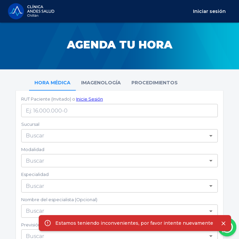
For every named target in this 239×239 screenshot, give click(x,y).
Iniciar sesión (209, 11)
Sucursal (30, 124)
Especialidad (35, 174)
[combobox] (114, 135)
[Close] (223, 223)
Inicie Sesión (89, 99)
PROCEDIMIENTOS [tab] (154, 83)
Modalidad (32, 149)
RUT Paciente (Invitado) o (62, 99)
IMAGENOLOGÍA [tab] (101, 83)
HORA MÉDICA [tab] (52, 83)
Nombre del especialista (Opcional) (59, 199)
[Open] (210, 135)
